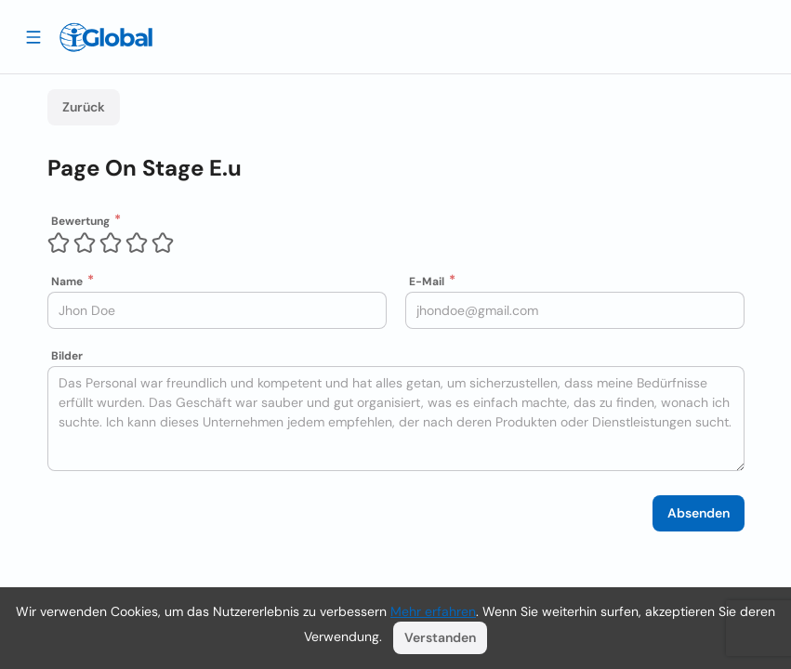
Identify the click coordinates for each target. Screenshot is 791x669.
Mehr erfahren (433, 611)
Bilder (67, 355)
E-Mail (426, 281)
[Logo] (105, 37)
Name (67, 281)
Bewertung (80, 221)
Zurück (83, 106)
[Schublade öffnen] (33, 36)
